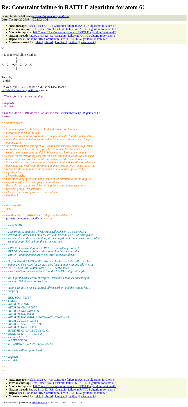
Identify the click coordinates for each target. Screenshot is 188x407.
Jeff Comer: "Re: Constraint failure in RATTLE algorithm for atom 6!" (74, 29)
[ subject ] (61, 42)
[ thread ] (49, 42)
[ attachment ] (87, 42)
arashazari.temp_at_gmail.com (80, 112)
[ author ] (73, 42)
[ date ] (39, 42)
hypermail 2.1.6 (39, 402)
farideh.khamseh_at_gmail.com (20, 90)
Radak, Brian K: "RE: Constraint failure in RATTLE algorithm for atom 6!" (71, 25)
